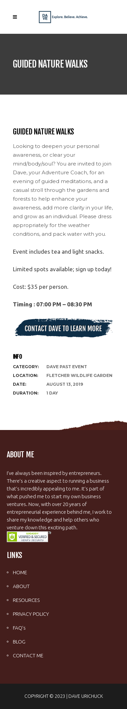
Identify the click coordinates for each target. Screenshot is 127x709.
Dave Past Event (66, 366)
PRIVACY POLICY (31, 614)
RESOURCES (26, 600)
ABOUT (21, 586)
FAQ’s (19, 628)
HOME (20, 572)
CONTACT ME (28, 655)
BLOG (19, 641)
